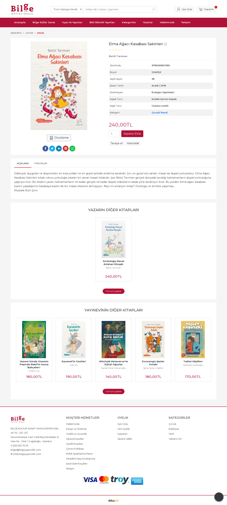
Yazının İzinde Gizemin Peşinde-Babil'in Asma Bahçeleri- (34, 364)
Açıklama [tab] (23, 163)
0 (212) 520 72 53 (19, 445)
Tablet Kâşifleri (193, 361)
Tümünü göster (114, 291)
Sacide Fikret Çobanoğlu (113, 368)
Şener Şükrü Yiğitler (153, 368)
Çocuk (155, 112)
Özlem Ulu (34, 370)
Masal (164, 112)
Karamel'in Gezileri (74, 361)
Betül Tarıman (113, 267)
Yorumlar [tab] (40, 163)
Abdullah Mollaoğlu (193, 365)
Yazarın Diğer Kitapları (113, 210)
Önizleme (59, 138)
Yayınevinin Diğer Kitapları (113, 310)
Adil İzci (74, 365)
